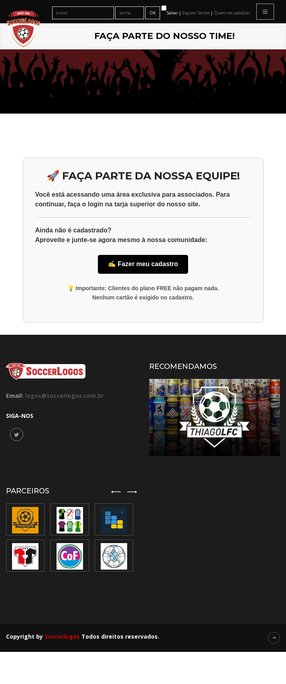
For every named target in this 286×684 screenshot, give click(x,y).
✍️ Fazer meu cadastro (143, 264)
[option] (70, 537)
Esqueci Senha (196, 13)
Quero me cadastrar (232, 13)
